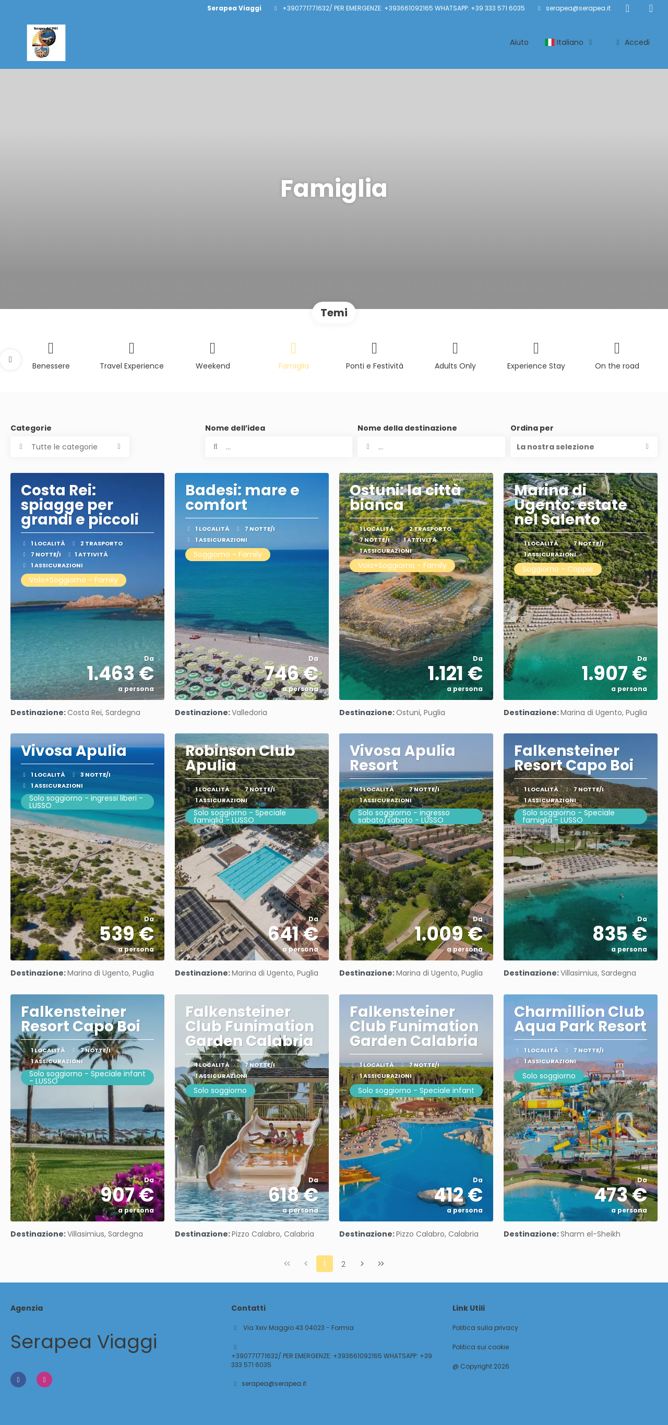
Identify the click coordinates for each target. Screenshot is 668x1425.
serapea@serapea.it (578, 8)
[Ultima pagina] (381, 1263)
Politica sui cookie (480, 1347)
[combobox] (431, 446)
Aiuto (519, 42)
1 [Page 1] (325, 1264)
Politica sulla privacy (485, 1328)
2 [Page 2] (343, 1264)
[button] (10, 359)
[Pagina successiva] (362, 1263)
